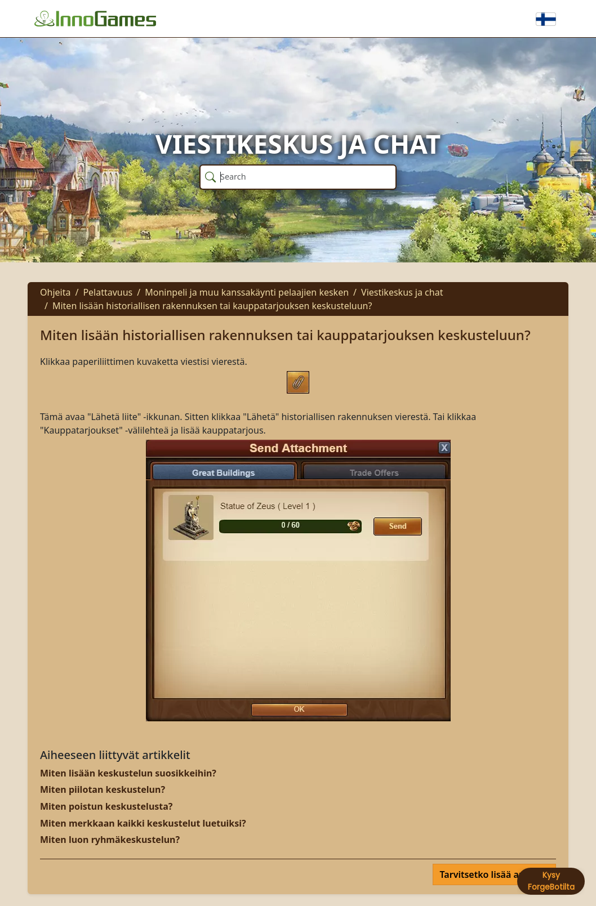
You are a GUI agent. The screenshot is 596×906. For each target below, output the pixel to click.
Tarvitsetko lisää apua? (491, 874)
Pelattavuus (107, 292)
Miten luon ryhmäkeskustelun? (110, 839)
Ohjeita (55, 292)
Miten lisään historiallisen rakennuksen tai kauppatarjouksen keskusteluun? (212, 306)
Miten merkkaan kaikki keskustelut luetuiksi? (143, 823)
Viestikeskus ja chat (402, 292)
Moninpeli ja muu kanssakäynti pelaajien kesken (247, 292)
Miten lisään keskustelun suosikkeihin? (128, 773)
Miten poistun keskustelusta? (106, 806)
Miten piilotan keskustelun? (102, 789)
